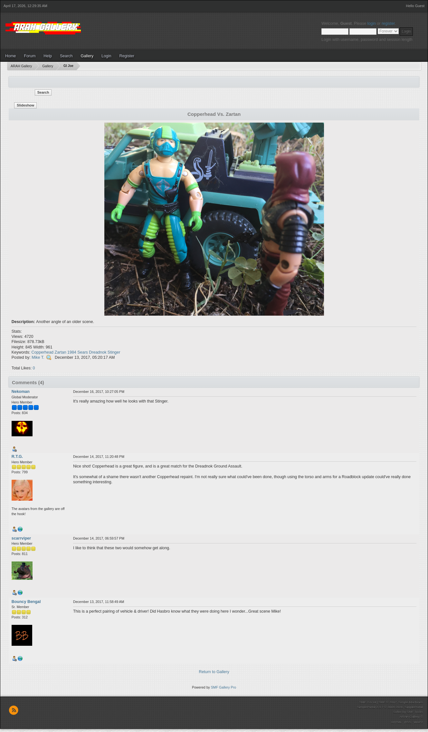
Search (66, 56)
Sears (82, 352)
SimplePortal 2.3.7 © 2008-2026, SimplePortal (390, 707)
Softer (397, 712)
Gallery (87, 56)
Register (126, 56)
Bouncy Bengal (26, 601)
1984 (71, 352)
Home (10, 56)
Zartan (60, 352)
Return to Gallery (214, 672)
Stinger (114, 352)
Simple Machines (410, 702)
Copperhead (42, 352)
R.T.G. (17, 456)
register (388, 23)
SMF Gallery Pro (223, 687)
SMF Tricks (415, 712)
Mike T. (38, 357)
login (371, 23)
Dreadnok (97, 352)
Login (106, 56)
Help (47, 56)
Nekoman (21, 391)
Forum (29, 56)
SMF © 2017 (387, 702)
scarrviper (21, 538)
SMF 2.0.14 (367, 702)
